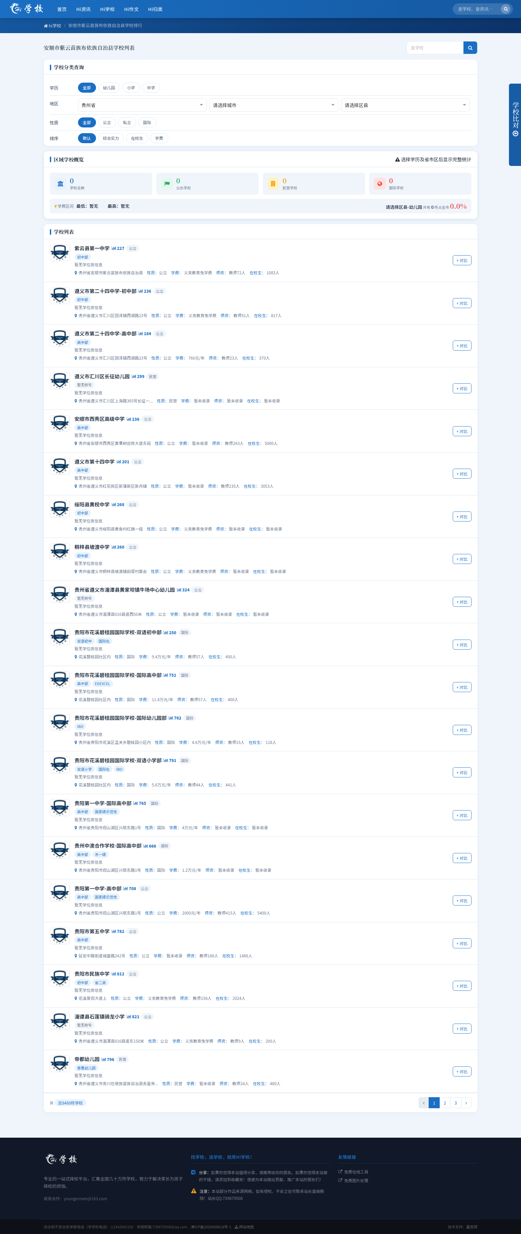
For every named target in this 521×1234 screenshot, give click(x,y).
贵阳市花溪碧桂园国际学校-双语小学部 (118, 760)
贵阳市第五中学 (92, 931)
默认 (87, 138)
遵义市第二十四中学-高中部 (106, 333)
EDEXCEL (102, 683)
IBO (80, 726)
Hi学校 (107, 9)
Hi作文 (131, 9)
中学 (151, 87)
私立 (127, 122)
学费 (159, 138)
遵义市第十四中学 (95, 461)
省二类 (100, 982)
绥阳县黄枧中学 (92, 504)
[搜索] (505, 9)
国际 (147, 122)
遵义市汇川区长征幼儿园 (102, 376)
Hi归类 (155, 9)
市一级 (100, 854)
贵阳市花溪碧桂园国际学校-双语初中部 (118, 632)
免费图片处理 (353, 1180)
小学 (131, 87)
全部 (87, 87)
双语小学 (84, 769)
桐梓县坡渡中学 (92, 546)
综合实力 (111, 138)
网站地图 (244, 1226)
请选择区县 (356, 105)
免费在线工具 (353, 1171)
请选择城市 (225, 105)
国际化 (104, 641)
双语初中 (84, 641)
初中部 (82, 257)
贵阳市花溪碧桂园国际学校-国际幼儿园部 (121, 717)
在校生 (137, 138)
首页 (62, 9)
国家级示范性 (106, 811)
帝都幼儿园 (87, 1058)
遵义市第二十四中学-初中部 (106, 290)
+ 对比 (461, 260)
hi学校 (52, 25)
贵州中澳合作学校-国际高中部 (108, 845)
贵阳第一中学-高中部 (98, 888)
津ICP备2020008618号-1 (211, 1226)
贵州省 (89, 105)
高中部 (82, 342)
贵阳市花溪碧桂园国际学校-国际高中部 (118, 674)
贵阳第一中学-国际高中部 (103, 802)
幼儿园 (109, 87)
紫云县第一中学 (92, 248)
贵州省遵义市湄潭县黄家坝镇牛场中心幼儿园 (125, 589)
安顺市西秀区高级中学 (100, 418)
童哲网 (471, 1226)
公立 (107, 122)
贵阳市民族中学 (92, 973)
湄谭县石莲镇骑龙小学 (100, 1016)
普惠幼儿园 (86, 1067)
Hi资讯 (83, 9)
